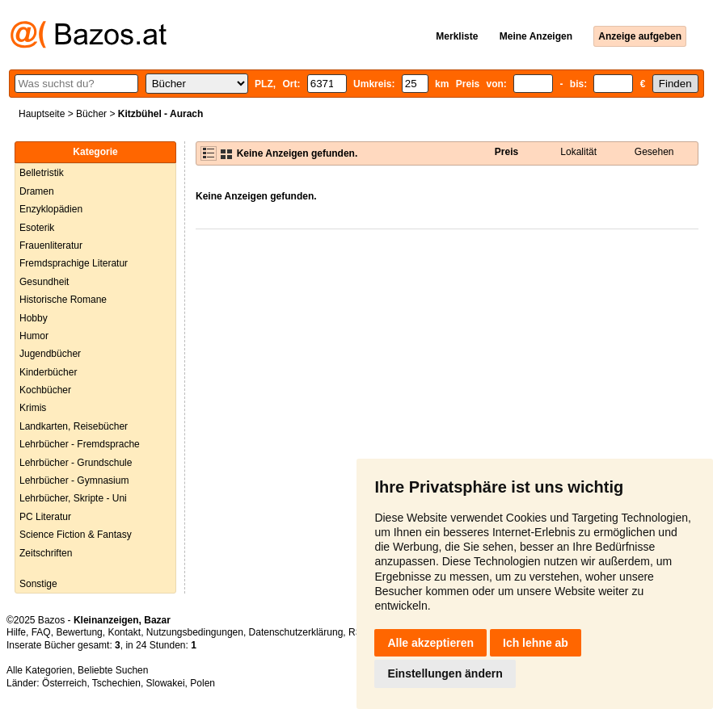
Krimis (32, 407)
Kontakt (124, 632)
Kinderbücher (48, 372)
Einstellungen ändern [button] (444, 673)
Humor (34, 336)
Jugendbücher (50, 353)
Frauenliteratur (50, 245)
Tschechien (116, 683)
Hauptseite (42, 114)
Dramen (36, 191)
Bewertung (79, 632)
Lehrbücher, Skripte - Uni (73, 498)
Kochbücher (45, 390)
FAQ (41, 632)
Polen (202, 683)
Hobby (33, 318)
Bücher (91, 114)
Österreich (64, 683)
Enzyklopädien (50, 209)
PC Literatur (45, 516)
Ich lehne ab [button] (535, 642)
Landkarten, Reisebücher (73, 426)
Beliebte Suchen (113, 670)
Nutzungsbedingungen (194, 632)
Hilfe (16, 632)
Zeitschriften (45, 553)
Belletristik (41, 172)
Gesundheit (44, 281)
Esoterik (36, 227)
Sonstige (38, 583)
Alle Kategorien (39, 670)
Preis (506, 151)
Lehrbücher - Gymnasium (74, 480)
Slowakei (165, 683)
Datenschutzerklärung (296, 632)
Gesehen (654, 151)
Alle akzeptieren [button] (430, 642)
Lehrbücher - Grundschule (75, 462)
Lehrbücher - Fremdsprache (79, 444)
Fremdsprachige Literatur (73, 263)
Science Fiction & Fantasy (75, 534)
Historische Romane (63, 299)
